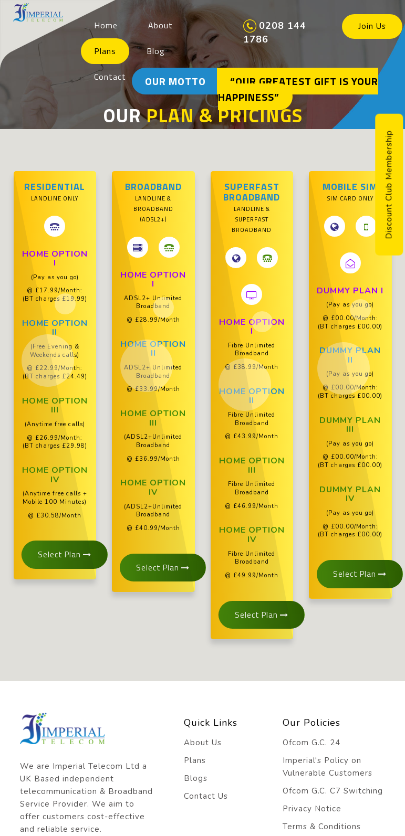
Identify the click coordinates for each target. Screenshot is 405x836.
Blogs (195, 778)
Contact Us (206, 796)
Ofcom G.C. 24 (311, 742)
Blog (156, 51)
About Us (203, 742)
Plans (105, 51)
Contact (110, 76)
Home (106, 25)
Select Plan (64, 554)
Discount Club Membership (388, 184)
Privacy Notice (312, 808)
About (160, 25)
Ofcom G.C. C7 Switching (333, 791)
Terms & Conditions (322, 826)
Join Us (372, 26)
